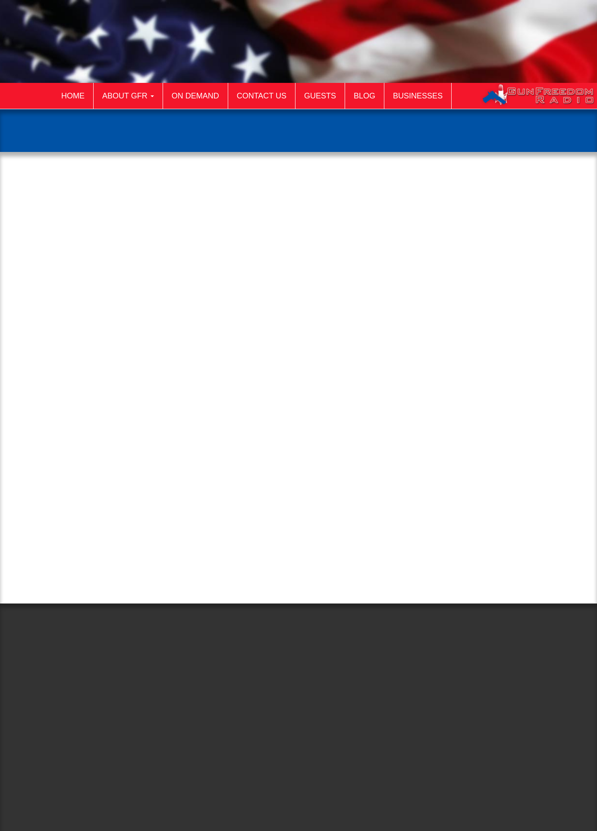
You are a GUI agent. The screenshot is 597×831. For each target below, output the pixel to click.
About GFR (128, 96)
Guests (320, 96)
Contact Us (261, 96)
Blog (364, 96)
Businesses (418, 96)
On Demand (195, 96)
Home (73, 96)
